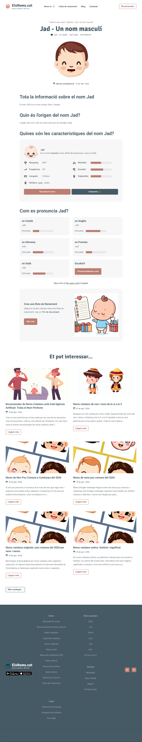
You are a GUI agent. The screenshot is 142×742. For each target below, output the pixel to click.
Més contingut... (15, 589)
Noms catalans (51, 632)
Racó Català (90, 678)
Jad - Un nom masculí (84, 22)
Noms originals (51, 644)
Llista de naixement (51, 683)
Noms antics (51, 672)
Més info (31, 321)
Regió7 (90, 683)
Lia (90, 627)
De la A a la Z (90, 655)
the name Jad (72, 283)
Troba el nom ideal (57, 22)
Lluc (91, 638)
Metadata (90, 672)
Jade (40, 182)
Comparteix (94, 191)
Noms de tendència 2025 (51, 655)
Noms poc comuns (51, 677)
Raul (91, 621)
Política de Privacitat (51, 707)
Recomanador (127, 6)
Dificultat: (26, 230)
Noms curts (51, 649)
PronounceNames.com (88, 271)
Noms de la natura (51, 666)
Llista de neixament (68, 6)
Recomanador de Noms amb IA (51, 627)
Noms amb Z (51, 660)
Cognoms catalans (51, 638)
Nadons (70, 22)
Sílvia (90, 632)
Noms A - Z (49, 6)
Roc (90, 649)
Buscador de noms (51, 621)
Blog (83, 6)
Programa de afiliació (51, 712)
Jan (90, 644)
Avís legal (51, 718)
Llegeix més (13, 432)
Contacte (93, 6)
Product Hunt (91, 689)
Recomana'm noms (47, 191)
